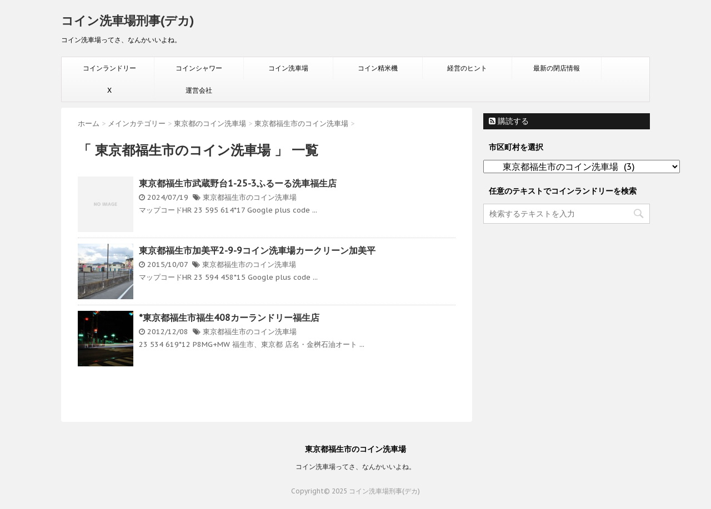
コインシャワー (199, 68)
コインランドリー (109, 68)
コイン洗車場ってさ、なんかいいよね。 (355, 466)
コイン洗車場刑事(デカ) (127, 20)
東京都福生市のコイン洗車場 (250, 197)
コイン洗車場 (288, 68)
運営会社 (199, 90)
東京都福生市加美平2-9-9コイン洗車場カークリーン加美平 (257, 250)
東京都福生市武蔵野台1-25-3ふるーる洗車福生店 (238, 183)
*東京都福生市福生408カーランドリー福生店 (229, 317)
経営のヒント (467, 68)
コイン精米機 (378, 68)
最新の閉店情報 (556, 68)
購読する (509, 121)
